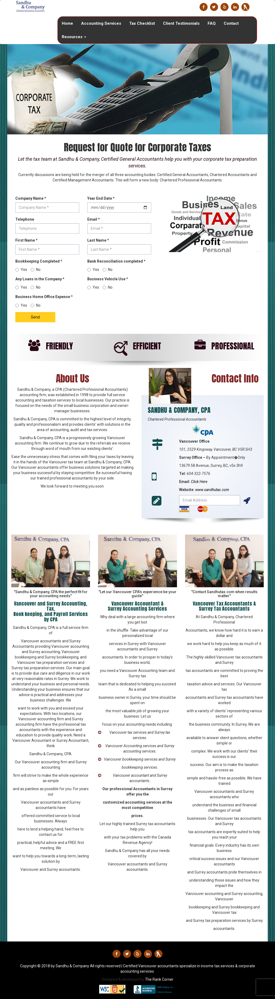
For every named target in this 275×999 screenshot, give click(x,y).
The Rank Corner (159, 979)
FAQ (212, 23)
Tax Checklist (142, 23)
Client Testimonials (181, 23)
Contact (231, 23)
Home (67, 23)
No (36, 305)
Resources (74, 36)
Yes (21, 305)
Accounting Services (101, 23)
